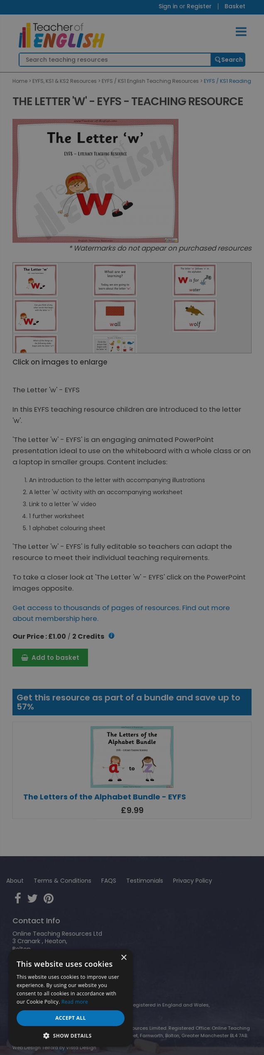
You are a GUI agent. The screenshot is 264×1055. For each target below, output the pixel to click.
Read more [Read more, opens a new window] (74, 1001)
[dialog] (132, 527)
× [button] (123, 958)
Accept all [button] (70, 1017)
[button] (71, 1034)
